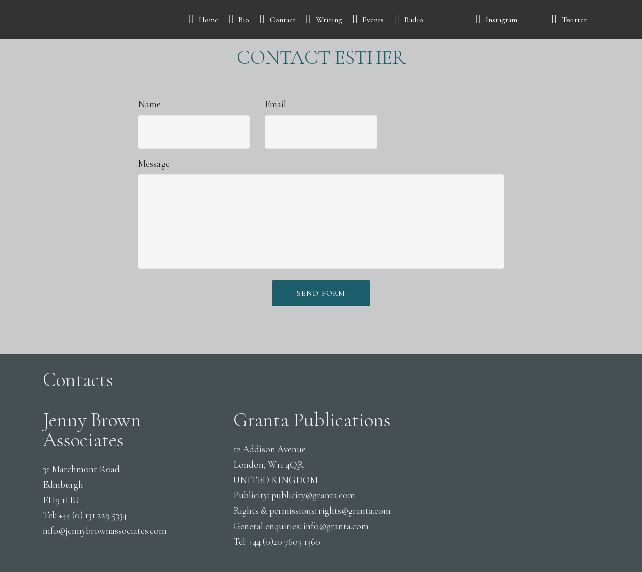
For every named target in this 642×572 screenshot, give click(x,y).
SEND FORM (321, 293)
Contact (278, 20)
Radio (429, 20)
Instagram (509, 20)
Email (275, 104)
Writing (324, 20)
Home (203, 20)
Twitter (574, 20)
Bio (239, 20)
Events (368, 20)
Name (149, 104)
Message (154, 164)
